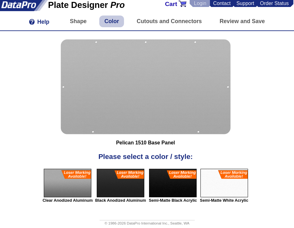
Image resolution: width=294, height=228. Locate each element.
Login (200, 3)
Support (245, 3)
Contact (222, 3)
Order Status (274, 3)
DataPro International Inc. (147, 223)
